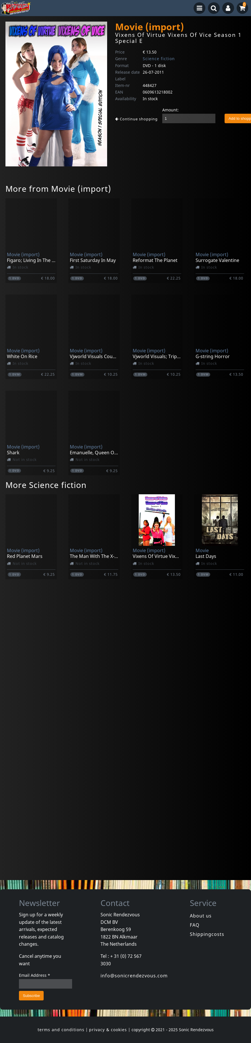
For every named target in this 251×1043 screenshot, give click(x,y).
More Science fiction (45, 484)
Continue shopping (136, 118)
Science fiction (159, 58)
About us (201, 916)
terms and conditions (61, 1029)
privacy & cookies (108, 1029)
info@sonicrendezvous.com (134, 975)
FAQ (195, 925)
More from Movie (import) (58, 188)
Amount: (170, 110)
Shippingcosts (207, 934)
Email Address (34, 975)
